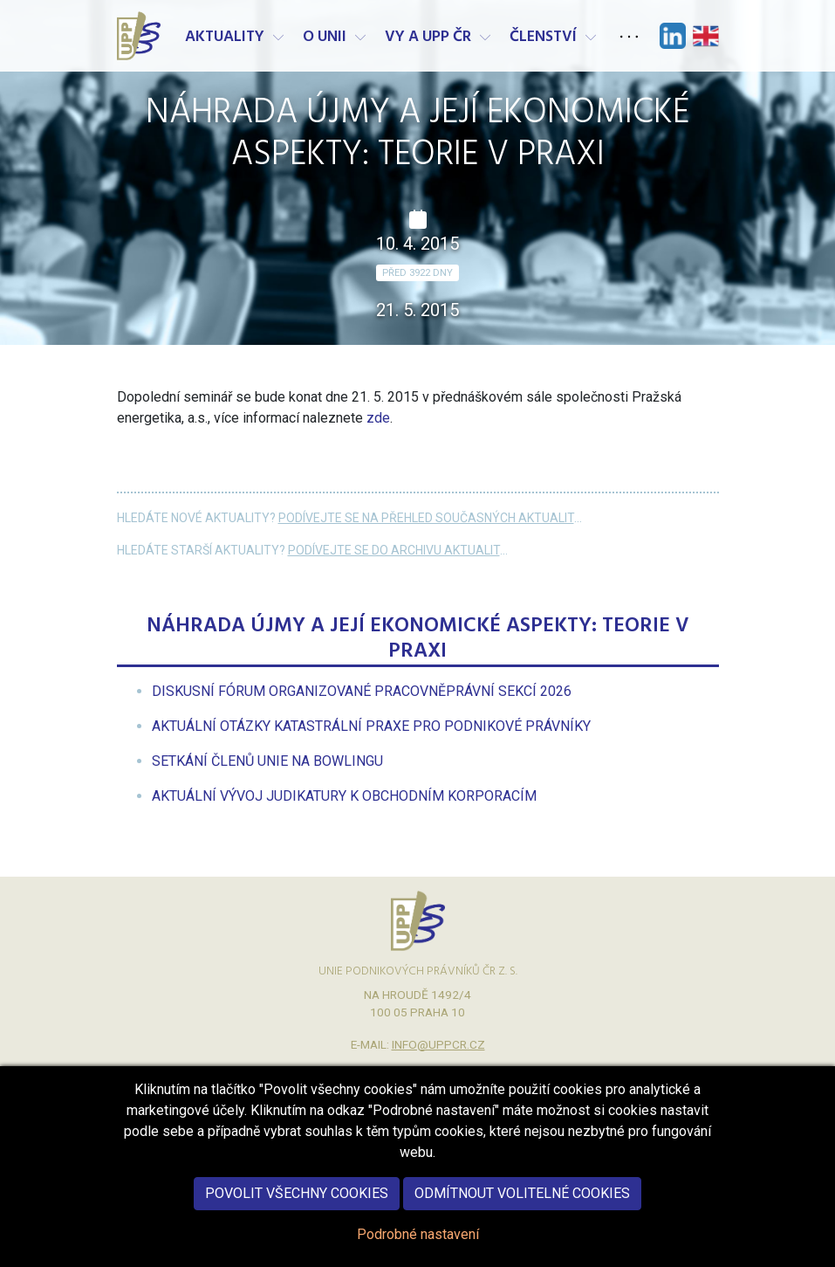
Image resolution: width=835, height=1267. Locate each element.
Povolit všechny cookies (296, 1211)
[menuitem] (361, 691)
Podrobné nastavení (418, 1252)
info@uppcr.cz (438, 1044)
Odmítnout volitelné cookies (522, 1211)
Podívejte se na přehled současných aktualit (426, 518)
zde (378, 418)
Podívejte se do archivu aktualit (394, 550)
